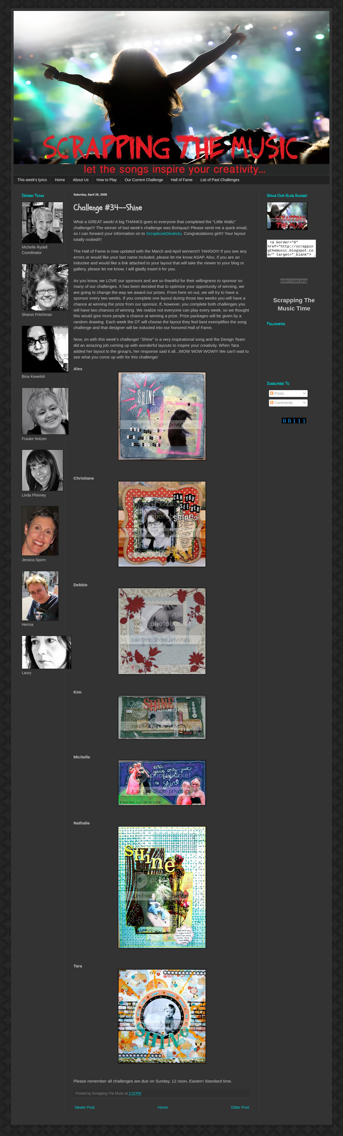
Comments (281, 406)
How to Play (106, 180)
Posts (277, 396)
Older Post (240, 1107)
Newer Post (84, 1107)
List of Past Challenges (219, 180)
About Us (81, 180)
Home (60, 180)
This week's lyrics (32, 180)
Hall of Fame (181, 180)
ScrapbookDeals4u (164, 233)
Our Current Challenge (144, 180)
